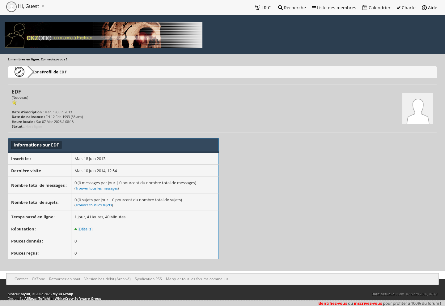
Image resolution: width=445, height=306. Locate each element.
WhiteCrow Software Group (78, 298)
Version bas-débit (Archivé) (107, 279)
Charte (406, 8)
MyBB (25, 293)
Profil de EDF (73, 71)
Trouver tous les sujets (93, 205)
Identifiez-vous (332, 303)
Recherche (292, 8)
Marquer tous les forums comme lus (197, 279)
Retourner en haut (64, 279)
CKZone (43, 71)
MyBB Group (63, 293)
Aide (429, 8)
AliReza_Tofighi (37, 298)
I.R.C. (263, 8)
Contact (21, 279)
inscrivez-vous (368, 303)
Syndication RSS (148, 279)
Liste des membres (334, 8)
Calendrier (376, 8)
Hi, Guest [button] (23, 6)
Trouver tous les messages (96, 188)
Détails (85, 229)
